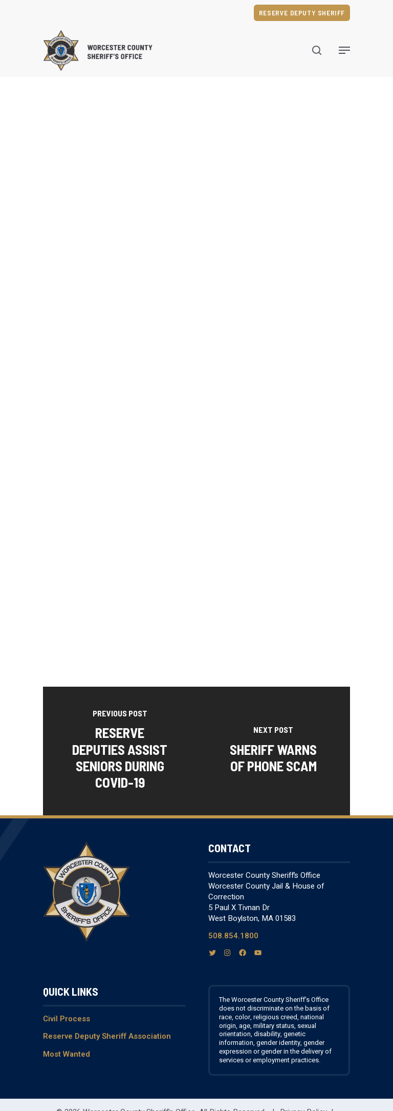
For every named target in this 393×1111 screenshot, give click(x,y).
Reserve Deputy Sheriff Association (107, 1036)
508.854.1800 (233, 935)
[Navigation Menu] (344, 50)
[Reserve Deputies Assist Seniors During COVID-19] (119, 751)
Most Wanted (66, 1054)
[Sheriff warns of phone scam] (273, 751)
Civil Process (66, 1018)
